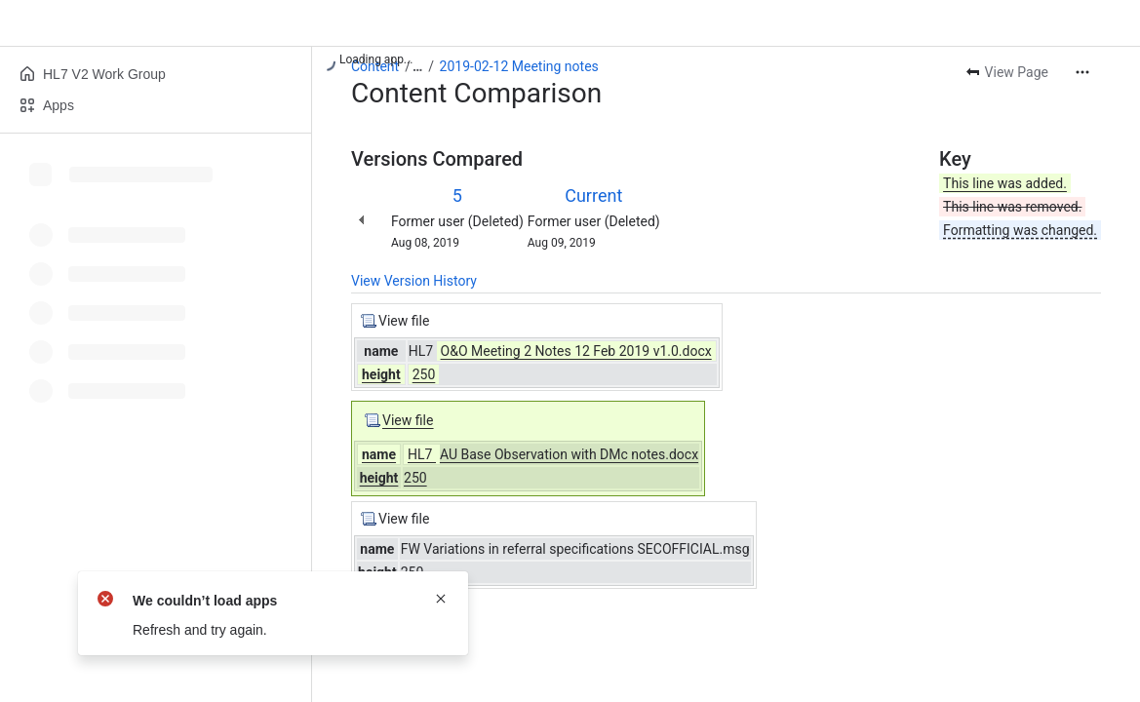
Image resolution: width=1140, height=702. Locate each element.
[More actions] (1082, 72)
